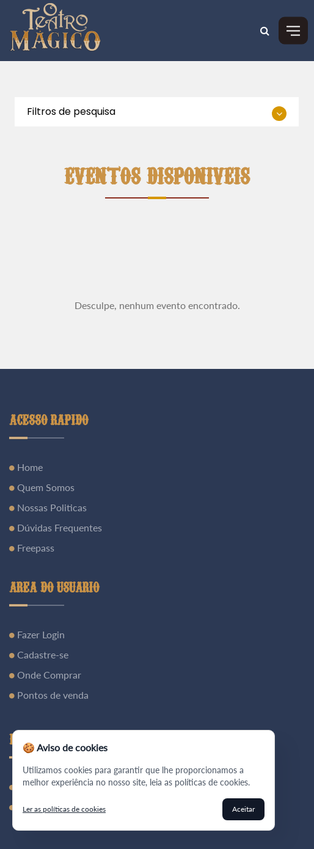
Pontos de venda (52, 695)
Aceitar (243, 809)
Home (29, 467)
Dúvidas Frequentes (58, 527)
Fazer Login (40, 634)
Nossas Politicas (51, 507)
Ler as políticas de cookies (64, 809)
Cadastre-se (41, 654)
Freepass (34, 547)
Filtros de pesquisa (71, 111)
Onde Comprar (48, 674)
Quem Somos (45, 487)
